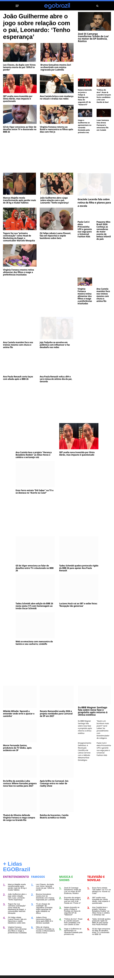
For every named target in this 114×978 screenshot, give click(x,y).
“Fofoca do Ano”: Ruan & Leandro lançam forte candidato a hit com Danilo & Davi (104, 96)
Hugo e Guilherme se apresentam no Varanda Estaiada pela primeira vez (84, 126)
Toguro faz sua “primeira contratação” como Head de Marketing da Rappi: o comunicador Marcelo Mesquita (19, 237)
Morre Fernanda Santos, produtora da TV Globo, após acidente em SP (17, 748)
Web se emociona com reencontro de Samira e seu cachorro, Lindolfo (34, 642)
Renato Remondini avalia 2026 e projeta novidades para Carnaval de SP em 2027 (56, 713)
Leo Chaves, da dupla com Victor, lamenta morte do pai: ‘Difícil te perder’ (19, 67)
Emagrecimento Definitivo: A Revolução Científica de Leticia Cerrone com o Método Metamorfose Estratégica (84, 751)
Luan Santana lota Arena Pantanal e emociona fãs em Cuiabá (103, 125)
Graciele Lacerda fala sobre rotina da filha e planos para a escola (94, 203)
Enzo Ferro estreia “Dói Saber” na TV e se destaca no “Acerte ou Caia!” (34, 491)
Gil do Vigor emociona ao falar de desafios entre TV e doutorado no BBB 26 (19, 129)
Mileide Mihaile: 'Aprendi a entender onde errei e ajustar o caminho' (18, 713)
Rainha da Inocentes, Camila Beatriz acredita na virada (54, 816)
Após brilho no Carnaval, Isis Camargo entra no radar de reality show (54, 783)
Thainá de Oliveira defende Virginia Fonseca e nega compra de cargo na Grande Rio (19, 817)
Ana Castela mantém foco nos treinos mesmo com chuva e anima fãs (18, 345)
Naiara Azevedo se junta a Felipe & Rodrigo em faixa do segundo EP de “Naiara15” (85, 97)
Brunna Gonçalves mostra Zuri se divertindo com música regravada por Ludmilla (55, 67)
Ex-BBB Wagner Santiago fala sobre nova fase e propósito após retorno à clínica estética (92, 711)
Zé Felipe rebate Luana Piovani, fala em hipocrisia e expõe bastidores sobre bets (55, 235)
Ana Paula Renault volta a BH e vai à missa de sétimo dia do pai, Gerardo (56, 379)
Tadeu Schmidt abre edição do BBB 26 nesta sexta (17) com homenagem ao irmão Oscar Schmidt (34, 606)
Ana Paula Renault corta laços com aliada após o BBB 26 (18, 377)
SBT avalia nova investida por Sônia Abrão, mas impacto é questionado (17, 98)
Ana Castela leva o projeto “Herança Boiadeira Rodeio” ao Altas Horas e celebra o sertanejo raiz (34, 455)
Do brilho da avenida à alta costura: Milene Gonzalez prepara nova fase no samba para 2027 (20, 783)
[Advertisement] (38, 153)
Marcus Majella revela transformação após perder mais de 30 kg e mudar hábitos (19, 200)
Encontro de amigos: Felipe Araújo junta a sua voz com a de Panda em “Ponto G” (72, 900)
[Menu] (17, 6)
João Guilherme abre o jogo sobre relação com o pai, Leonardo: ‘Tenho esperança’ (36, 26)
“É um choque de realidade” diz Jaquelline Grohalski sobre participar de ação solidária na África (44, 908)
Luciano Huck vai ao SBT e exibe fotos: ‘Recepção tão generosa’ (78, 604)
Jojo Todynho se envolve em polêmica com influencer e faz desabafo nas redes (55, 345)
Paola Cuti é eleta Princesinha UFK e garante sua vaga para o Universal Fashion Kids (85, 229)
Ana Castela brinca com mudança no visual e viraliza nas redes (56, 97)
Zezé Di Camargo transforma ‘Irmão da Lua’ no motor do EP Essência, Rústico (93, 37)
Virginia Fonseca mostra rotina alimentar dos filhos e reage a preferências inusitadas (18, 272)
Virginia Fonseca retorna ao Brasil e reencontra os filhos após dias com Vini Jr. (56, 129)
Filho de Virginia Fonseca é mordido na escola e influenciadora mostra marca (45, 930)
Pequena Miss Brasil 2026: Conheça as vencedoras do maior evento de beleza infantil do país (103, 230)
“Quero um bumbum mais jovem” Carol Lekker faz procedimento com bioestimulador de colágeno (103, 729)
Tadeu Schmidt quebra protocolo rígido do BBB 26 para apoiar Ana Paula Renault (78, 568)
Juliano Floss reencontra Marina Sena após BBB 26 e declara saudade (44, 920)
